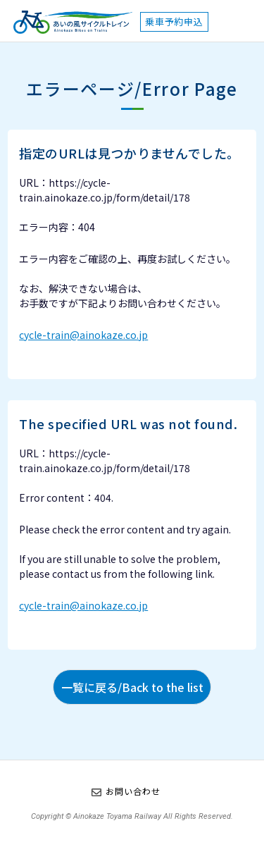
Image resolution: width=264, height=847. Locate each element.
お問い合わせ (133, 791)
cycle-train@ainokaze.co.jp (83, 335)
